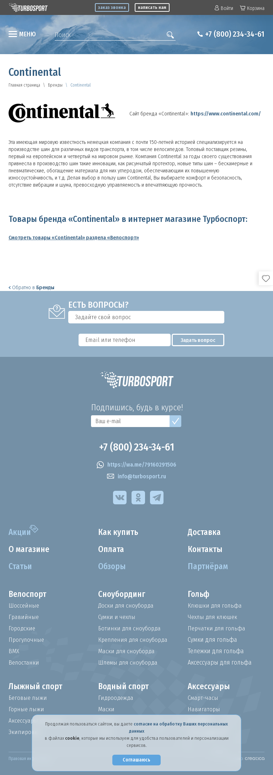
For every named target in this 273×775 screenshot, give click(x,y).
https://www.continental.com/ (226, 113)
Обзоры (112, 566)
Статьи (21, 566)
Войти (224, 8)
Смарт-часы (204, 698)
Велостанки (24, 662)
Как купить (119, 532)
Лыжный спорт (37, 686)
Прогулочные (27, 639)
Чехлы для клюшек (214, 617)
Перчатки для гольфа (217, 628)
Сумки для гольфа (212, 639)
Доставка (205, 532)
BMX (14, 651)
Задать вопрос (201, 340)
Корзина (252, 8)
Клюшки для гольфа (215, 605)
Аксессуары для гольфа (220, 662)
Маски (106, 709)
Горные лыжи (27, 709)
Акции (20, 532)
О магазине (30, 549)
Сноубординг (123, 594)
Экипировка (25, 732)
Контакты (206, 549)
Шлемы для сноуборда (129, 662)
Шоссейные (24, 605)
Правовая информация (30, 758)
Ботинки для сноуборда (130, 628)
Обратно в (31, 287)
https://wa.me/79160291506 (136, 464)
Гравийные (24, 617)
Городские (22, 628)
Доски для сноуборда (127, 605)
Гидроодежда (116, 698)
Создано (246, 758)
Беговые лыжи (28, 698)
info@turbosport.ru (136, 476)
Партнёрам (209, 566)
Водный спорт (124, 686)
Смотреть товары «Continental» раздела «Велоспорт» (74, 237)
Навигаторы (204, 709)
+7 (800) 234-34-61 (231, 34)
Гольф (199, 594)
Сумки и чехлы (118, 617)
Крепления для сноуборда (134, 639)
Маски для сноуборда (127, 651)
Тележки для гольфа (216, 651)
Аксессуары (209, 686)
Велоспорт (28, 594)
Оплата (112, 549)
